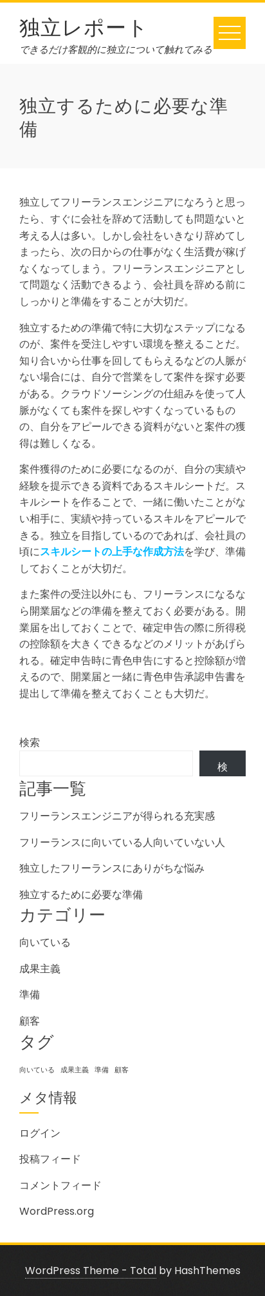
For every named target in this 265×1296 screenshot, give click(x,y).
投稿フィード (50, 1159)
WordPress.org (56, 1211)
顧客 (29, 1021)
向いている (45, 942)
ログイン (39, 1133)
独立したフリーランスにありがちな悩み (112, 868)
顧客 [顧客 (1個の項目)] (121, 1070)
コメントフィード (60, 1185)
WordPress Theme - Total (90, 1270)
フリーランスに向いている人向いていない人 (122, 842)
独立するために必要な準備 (81, 894)
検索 (29, 742)
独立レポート (84, 25)
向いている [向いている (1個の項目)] (37, 1070)
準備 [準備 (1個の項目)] (102, 1070)
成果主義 (39, 968)
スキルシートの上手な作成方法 (112, 551)
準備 (29, 994)
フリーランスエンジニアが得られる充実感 (117, 816)
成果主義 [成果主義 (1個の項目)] (74, 1070)
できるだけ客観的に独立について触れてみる (115, 49)
